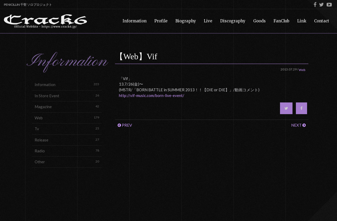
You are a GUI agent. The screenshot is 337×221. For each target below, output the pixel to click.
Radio (67, 150)
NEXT (298, 125)
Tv (67, 128)
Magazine (67, 106)
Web (67, 117)
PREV (125, 125)
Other (67, 161)
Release (67, 139)
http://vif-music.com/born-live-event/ (151, 95)
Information (67, 84)
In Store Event (67, 95)
